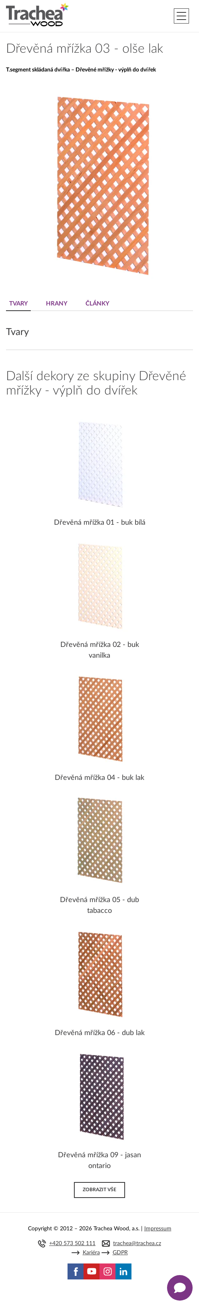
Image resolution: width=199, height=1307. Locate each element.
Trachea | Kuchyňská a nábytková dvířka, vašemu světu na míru (37, 15)
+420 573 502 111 (72, 1243)
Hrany (57, 304)
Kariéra (91, 1252)
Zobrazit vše (99, 1189)
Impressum (157, 1229)
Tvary (18, 304)
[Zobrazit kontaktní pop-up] (180, 1288)
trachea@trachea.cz (137, 1243)
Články (97, 304)
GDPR (120, 1252)
